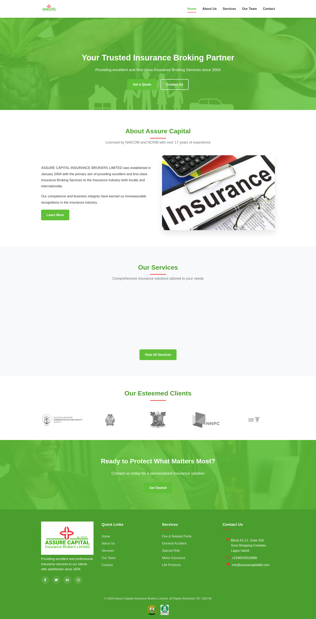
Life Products (171, 565)
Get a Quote (142, 84)
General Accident (174, 543)
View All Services (158, 354)
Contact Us (174, 84)
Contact (269, 8)
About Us (209, 8)
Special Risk (171, 550)
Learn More (55, 215)
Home (191, 8)
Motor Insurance (173, 558)
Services (229, 8)
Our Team (249, 8)
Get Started (158, 488)
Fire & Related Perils (177, 536)
